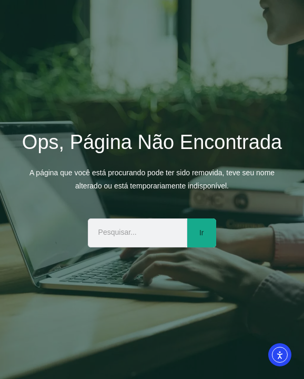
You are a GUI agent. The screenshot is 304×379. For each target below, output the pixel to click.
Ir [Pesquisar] (201, 232)
